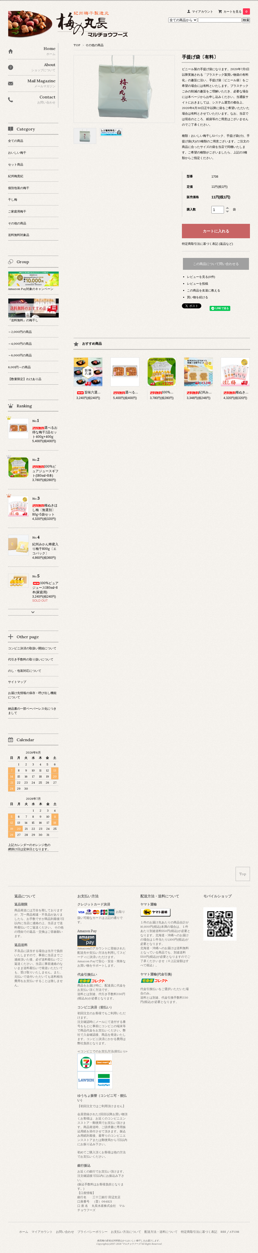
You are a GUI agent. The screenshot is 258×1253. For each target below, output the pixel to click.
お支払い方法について (126, 1232)
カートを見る (236, 11)
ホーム (23, 1232)
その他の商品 (94, 45)
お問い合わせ (65, 1232)
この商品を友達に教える (203, 290)
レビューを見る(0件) (201, 277)
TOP (77, 45)
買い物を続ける (197, 297)
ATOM (234, 1232)
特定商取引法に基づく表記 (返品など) (207, 244)
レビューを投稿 (197, 283)
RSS (223, 1232)
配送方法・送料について (161, 1232)
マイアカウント (202, 11)
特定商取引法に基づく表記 (199, 1232)
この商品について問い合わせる (216, 264)
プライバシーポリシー (92, 1232)
